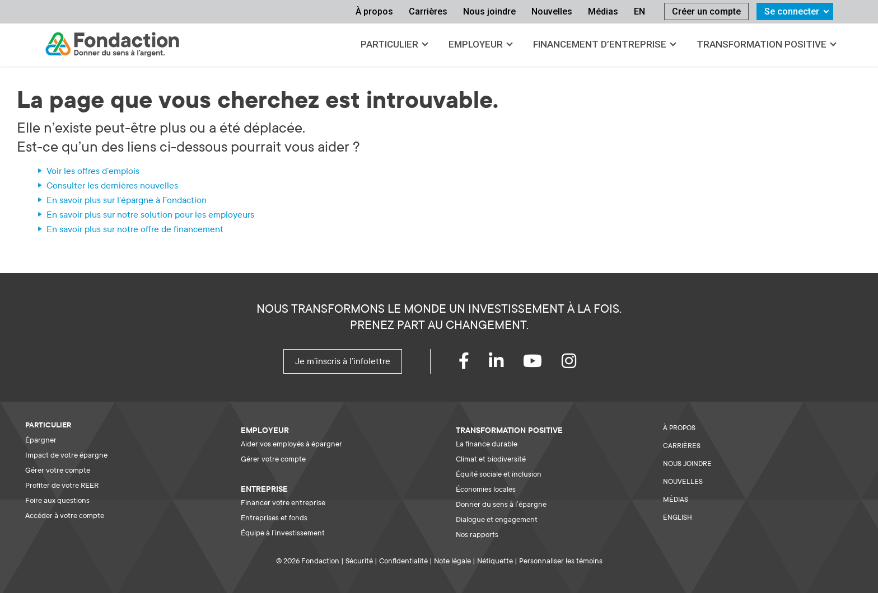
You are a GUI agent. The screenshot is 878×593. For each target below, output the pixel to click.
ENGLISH (677, 517)
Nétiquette (495, 561)
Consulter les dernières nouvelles (112, 186)
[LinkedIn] (506, 364)
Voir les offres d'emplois (92, 171)
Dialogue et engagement (497, 519)
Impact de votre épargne (66, 455)
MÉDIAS (675, 500)
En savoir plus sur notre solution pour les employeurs (150, 215)
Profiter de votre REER (62, 485)
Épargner (41, 440)
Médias (603, 11)
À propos (374, 11)
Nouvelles (551, 11)
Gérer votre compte (57, 470)
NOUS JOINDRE (687, 464)
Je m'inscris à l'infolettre (342, 361)
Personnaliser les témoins (561, 561)
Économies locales (486, 489)
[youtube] (542, 364)
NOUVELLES (683, 482)
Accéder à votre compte (64, 515)
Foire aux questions (57, 500)
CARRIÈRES (681, 446)
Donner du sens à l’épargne (501, 504)
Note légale (452, 561)
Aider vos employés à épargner (291, 444)
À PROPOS (679, 428)
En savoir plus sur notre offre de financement (134, 229)
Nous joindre (489, 11)
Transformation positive (761, 44)
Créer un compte (706, 11)
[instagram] (579, 364)
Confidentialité (403, 561)
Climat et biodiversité (491, 459)
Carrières (428, 11)
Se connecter (791, 11)
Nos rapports (477, 534)
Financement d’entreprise (599, 44)
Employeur (476, 44)
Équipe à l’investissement (283, 533)
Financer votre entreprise (283, 502)
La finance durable (486, 444)
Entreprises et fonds (274, 517)
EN (639, 11)
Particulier (389, 44)
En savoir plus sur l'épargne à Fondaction (126, 200)
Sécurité (359, 561)
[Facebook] (474, 364)
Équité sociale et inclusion (498, 474)
